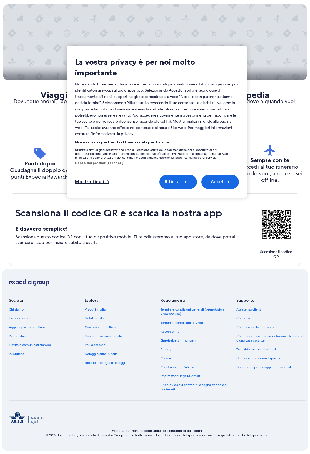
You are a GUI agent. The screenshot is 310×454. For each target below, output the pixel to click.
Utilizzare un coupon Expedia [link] (258, 358)
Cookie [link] (166, 358)
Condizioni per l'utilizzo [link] (178, 367)
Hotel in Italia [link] (94, 318)
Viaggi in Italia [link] (95, 309)
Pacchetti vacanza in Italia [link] (103, 336)
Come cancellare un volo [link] (255, 327)
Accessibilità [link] (170, 331)
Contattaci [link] (244, 318)
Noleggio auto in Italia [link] (101, 354)
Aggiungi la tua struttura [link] (27, 327)
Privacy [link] (166, 349)
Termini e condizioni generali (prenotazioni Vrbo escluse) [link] (193, 311)
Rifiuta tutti (178, 181)
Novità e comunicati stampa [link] (30, 345)
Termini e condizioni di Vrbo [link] (182, 323)
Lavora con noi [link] (19, 318)
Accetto (220, 181)
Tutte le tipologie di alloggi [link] (105, 362)
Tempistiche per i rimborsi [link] (256, 349)
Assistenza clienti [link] (249, 309)
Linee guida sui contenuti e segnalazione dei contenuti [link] (194, 387)
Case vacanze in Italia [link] (100, 327)
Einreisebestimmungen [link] (178, 340)
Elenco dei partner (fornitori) (99, 163)
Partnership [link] (17, 336)
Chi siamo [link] (16, 309)
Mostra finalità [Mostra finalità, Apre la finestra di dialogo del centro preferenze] (92, 181)
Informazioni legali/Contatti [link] (181, 376)
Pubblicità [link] (16, 354)
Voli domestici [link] (95, 345)
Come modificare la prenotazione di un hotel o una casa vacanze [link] (270, 338)
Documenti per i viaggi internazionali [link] (264, 367)
